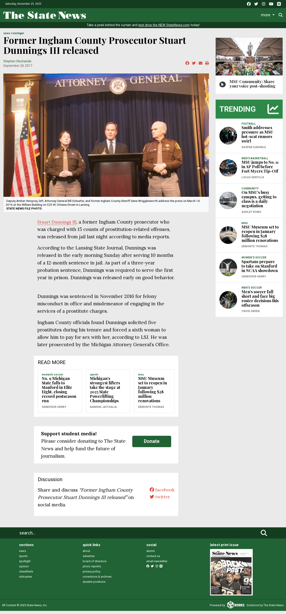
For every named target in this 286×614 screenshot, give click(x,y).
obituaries (25, 579)
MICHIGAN (18, 36)
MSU (141, 377)
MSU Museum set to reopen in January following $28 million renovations (152, 393)
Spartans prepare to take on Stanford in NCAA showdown (260, 269)
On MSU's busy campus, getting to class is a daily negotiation (259, 202)
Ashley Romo (251, 214)
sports (23, 559)
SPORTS (94, 377)
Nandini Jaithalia (103, 409)
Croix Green (251, 314)
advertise (89, 559)
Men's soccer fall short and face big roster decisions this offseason (260, 301)
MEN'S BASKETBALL (255, 161)
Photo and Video (242, 14)
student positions (94, 584)
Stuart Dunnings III (58, 225)
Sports (129, 14)
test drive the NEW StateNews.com (164, 28)
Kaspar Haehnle (254, 150)
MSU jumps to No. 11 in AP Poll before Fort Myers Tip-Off (260, 170)
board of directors (94, 564)
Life (112, 14)
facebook (161, 493)
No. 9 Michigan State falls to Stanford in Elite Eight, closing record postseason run (59, 393)
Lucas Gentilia (253, 180)
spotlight (25, 564)
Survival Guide (156, 14)
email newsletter (156, 564)
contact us (153, 559)
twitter (159, 500)
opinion (24, 569)
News (96, 14)
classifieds (26, 574)
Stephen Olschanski (17, 64)
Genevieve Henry (54, 409)
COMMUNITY (250, 191)
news (22, 553)
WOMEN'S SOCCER (52, 377)
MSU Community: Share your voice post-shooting (252, 87)
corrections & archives (97, 579)
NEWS (6, 36)
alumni (150, 553)
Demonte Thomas (151, 409)
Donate (152, 444)
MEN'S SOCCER (252, 290)
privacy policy (91, 574)
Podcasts (213, 14)
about (86, 553)
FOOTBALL (249, 126)
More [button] (266, 14)
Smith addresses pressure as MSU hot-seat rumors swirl (257, 137)
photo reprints (92, 569)
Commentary (185, 14)
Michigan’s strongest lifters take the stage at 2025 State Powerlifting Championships (105, 393)
